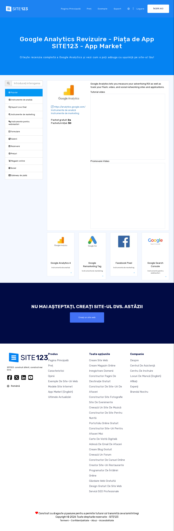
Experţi (134, 386)
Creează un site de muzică (105, 407)
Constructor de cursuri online (107, 459)
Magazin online (17, 161)
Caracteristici (56, 370)
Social (12, 168)
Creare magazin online (102, 365)
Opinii (51, 376)
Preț (89, 9)
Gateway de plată (18, 175)
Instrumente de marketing (22, 114)
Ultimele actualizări (59, 397)
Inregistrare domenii (101, 370)
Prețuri (13, 153)
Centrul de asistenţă (142, 365)
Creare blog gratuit (100, 449)
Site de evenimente (101, 402)
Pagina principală (71, 9)
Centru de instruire (141, 370)
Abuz (94, 520)
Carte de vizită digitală (103, 439)
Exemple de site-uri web (63, 381)
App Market (60, 391)
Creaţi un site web (87, 317)
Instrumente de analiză (20, 100)
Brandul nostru (139, 391)
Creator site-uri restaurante (106, 465)
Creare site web (98, 360)
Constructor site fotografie (106, 397)
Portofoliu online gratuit (103, 423)
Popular (13, 92)
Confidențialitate (80, 520)
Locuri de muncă (145, 376)
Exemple (102, 9)
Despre (134, 360)
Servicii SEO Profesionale (104, 491)
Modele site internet (60, 386)
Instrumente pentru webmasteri (19, 123)
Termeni (64, 520)
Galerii (13, 139)
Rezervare (14, 146)
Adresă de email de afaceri (105, 444)
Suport (117, 9)
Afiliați (133, 381)
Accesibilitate (106, 520)
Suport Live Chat (18, 107)
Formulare (14, 131)
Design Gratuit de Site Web (105, 486)
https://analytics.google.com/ (68, 107)
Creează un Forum (100, 454)
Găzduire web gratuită (102, 480)
